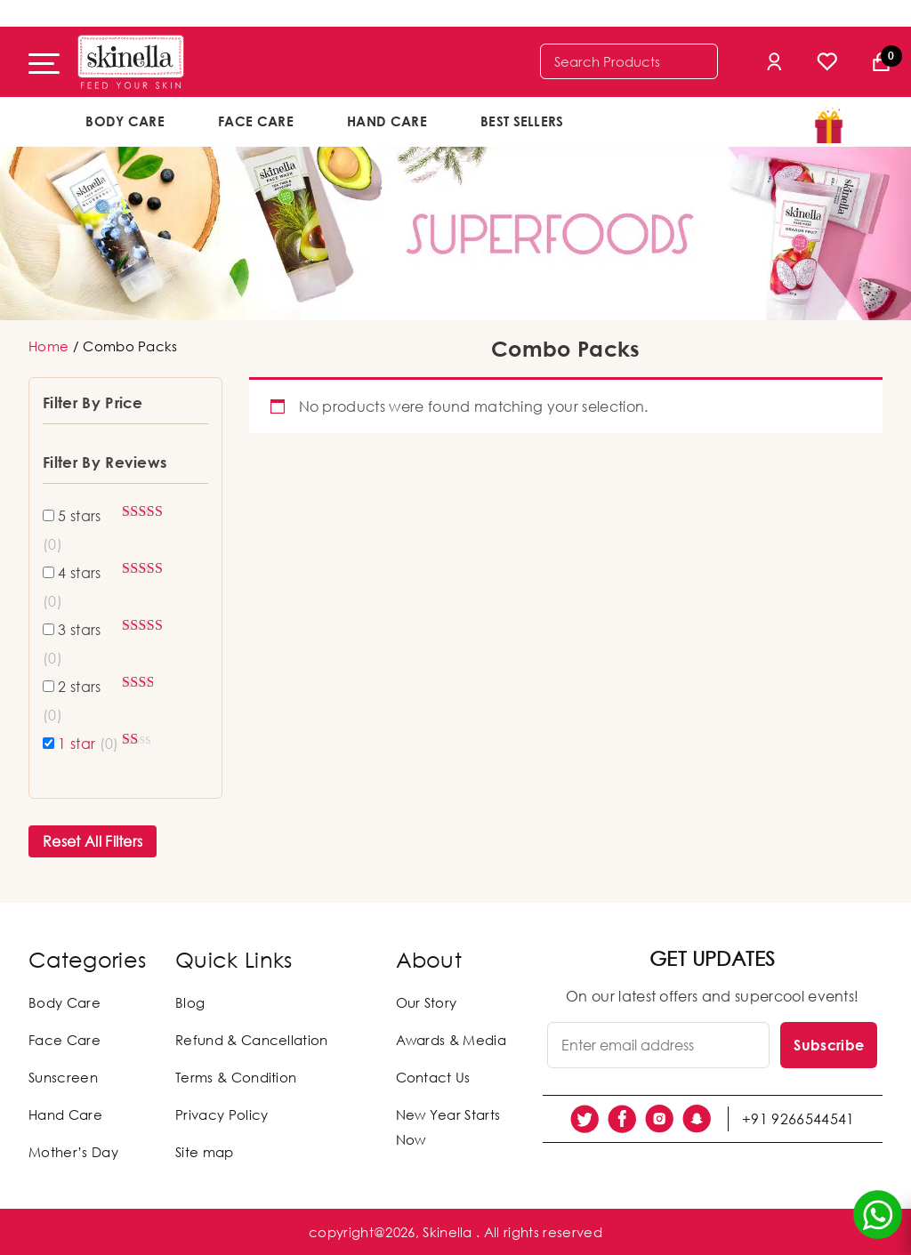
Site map (204, 1152)
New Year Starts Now (448, 1126)
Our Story (426, 1002)
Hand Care (387, 121)
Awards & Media (451, 1040)
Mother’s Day (73, 1152)
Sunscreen (63, 1077)
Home (48, 346)
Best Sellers (522, 121)
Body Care (125, 121)
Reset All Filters (92, 841)
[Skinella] (130, 62)
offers (649, 120)
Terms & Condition (235, 1077)
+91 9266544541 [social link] (798, 1119)
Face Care (256, 121)
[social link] (584, 1119)
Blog (190, 1002)
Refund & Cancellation (251, 1040)
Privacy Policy (221, 1114)
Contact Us (433, 1077)
